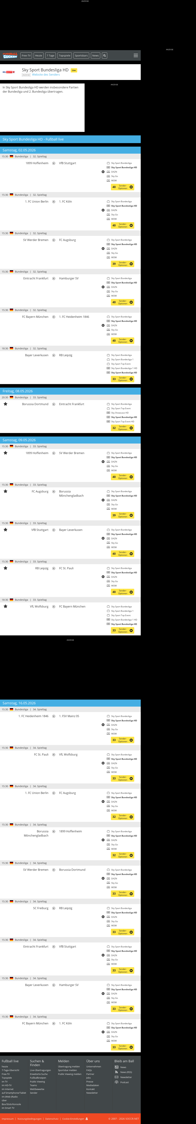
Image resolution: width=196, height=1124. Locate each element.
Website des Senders (46, 74)
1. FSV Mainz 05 (69, 716)
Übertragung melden (69, 1066)
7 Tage (50, 55)
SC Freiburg (40, 908)
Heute (38, 55)
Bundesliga (21, 156)
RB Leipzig (65, 355)
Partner (90, 1074)
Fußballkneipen (38, 1077)
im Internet (8, 1089)
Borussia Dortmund (35, 404)
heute (5, 1066)
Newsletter (92, 1092)
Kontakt (90, 1089)
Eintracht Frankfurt (35, 278)
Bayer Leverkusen (36, 355)
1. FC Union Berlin (36, 201)
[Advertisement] (85, 25)
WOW (114, 180)
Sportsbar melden (67, 1070)
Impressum (8, 1118)
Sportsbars (81, 55)
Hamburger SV (69, 278)
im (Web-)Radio (10, 1096)
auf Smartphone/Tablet (14, 1092)
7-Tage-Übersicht (10, 1070)
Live (74, 70)
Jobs (88, 1077)
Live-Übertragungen (40, 1070)
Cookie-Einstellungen (73, 1118)
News (95, 55)
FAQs (89, 1070)
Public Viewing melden (69, 1074)
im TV (5, 1081)
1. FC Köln (65, 201)
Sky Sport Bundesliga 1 (122, 359)
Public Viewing (37, 1081)
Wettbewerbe (37, 1089)
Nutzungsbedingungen (30, 1118)
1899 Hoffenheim (37, 163)
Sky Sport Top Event (121, 363)
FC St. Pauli (66, 568)
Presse (89, 1081)
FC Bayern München (35, 317)
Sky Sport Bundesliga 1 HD (124, 368)
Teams (33, 1085)
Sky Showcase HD (120, 412)
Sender (33, 1092)
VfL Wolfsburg (39, 606)
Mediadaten (92, 1085)
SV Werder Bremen (35, 240)
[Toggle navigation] (136, 55)
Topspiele (7, 1077)
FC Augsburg (67, 240)
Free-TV (26, 55)
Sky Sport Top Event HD (122, 421)
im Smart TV (8, 1107)
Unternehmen (93, 1066)
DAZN (114, 171)
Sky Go (114, 176)
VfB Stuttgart (67, 163)
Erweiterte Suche (39, 1074)
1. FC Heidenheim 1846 (74, 317)
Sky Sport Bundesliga (121, 163)
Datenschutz (51, 1118)
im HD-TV (7, 1085)
